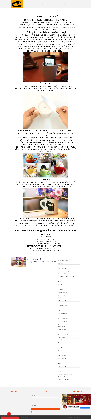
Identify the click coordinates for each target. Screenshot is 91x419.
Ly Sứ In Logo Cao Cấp (62, 316)
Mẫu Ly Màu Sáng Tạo (62, 345)
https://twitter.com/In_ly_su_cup (46, 250)
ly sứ (47, 225)
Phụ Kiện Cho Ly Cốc (62, 353)
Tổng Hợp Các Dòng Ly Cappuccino (65, 374)
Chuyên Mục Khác (61, 279)
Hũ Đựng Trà (61, 284)
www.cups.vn (46, 237)
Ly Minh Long (60, 308)
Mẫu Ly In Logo (61, 342)
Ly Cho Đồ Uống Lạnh (62, 292)
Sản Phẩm (44, 3)
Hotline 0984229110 (10, 418)
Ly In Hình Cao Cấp (62, 302)
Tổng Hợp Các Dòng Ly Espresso (65, 376)
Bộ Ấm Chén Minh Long (63, 265)
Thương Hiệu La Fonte (62, 368)
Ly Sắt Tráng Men (61, 310)
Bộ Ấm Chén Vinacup (62, 268)
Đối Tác (59, 281)
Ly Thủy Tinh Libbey (62, 329)
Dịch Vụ (50, 3)
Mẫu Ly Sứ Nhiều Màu (62, 347)
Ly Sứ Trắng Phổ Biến (62, 321)
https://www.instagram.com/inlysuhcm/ (46, 248)
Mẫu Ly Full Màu (61, 337)
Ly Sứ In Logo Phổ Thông (63, 318)
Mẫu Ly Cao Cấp (61, 331)
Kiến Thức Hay (61, 287)
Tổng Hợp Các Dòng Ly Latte (64, 379)
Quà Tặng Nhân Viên (62, 358)
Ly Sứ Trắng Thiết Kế (62, 324)
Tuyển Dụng (60, 382)
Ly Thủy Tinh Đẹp (61, 326)
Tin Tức (55, 3)
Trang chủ (38, 3)
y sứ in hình (55, 225)
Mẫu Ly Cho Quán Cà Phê (63, 334)
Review (59, 363)
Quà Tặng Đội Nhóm (62, 355)
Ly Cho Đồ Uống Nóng (62, 294)
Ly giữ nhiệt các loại (62, 300)
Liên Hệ (61, 3)
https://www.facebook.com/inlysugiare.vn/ (46, 246)
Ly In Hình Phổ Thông (62, 305)
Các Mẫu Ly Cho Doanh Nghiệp (64, 271)
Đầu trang (88, 408)
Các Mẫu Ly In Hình (62, 273)
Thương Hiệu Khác (62, 366)
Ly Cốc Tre (60, 297)
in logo (64, 225)
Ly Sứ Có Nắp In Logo (62, 313)
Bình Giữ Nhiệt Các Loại (63, 260)
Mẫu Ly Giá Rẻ (61, 339)
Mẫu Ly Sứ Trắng (61, 350)
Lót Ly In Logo (61, 289)
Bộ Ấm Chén (60, 263)
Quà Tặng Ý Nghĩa (62, 360)
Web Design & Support (71, 417)
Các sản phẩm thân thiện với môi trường (66, 276)
